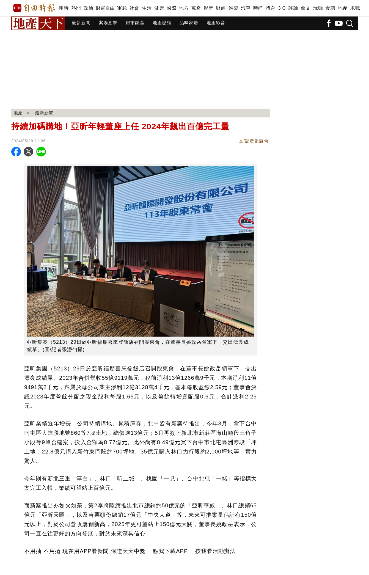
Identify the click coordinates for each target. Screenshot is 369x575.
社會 (134, 8)
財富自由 (105, 8)
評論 (293, 8)
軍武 (122, 8)
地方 (184, 8)
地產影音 (215, 22)
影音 (208, 8)
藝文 (305, 8)
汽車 (245, 8)
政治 (88, 8)
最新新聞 (81, 22)
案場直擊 (108, 22)
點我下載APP (170, 551)
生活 (147, 8)
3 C (282, 8)
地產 (343, 8)
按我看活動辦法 (215, 551)
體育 (270, 8)
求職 (355, 8)
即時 (63, 8)
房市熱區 (135, 22)
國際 (171, 8)
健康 (159, 8)
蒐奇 (196, 8)
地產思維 (162, 22)
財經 (221, 8)
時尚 (258, 8)
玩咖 (318, 8)
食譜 (330, 8)
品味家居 (189, 22)
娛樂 (233, 8)
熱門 (76, 8)
